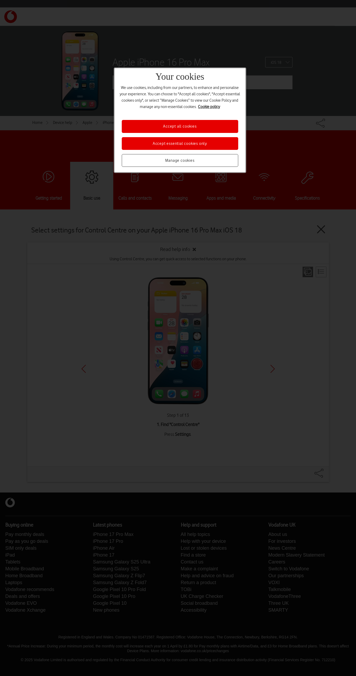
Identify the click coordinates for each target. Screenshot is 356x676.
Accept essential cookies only (180, 143)
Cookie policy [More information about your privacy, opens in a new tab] (209, 106)
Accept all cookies (179, 126)
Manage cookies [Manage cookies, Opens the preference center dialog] (179, 160)
